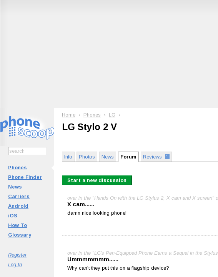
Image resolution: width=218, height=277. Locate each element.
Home (68, 115)
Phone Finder (25, 177)
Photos (87, 157)
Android (18, 206)
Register (17, 255)
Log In (15, 264)
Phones (17, 167)
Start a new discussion (96, 180)
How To (17, 225)
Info (68, 157)
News (15, 187)
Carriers (19, 196)
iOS (12, 216)
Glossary (19, 235)
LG (112, 115)
